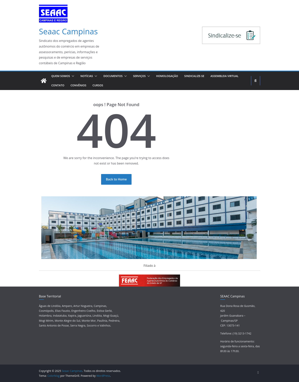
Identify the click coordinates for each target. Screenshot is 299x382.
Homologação (167, 76)
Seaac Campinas (68, 31)
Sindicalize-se (194, 76)
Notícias (87, 76)
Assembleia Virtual (224, 76)
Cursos (98, 85)
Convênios (78, 85)
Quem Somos (60, 76)
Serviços (139, 76)
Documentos (113, 76)
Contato (57, 85)
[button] (72, 76)
